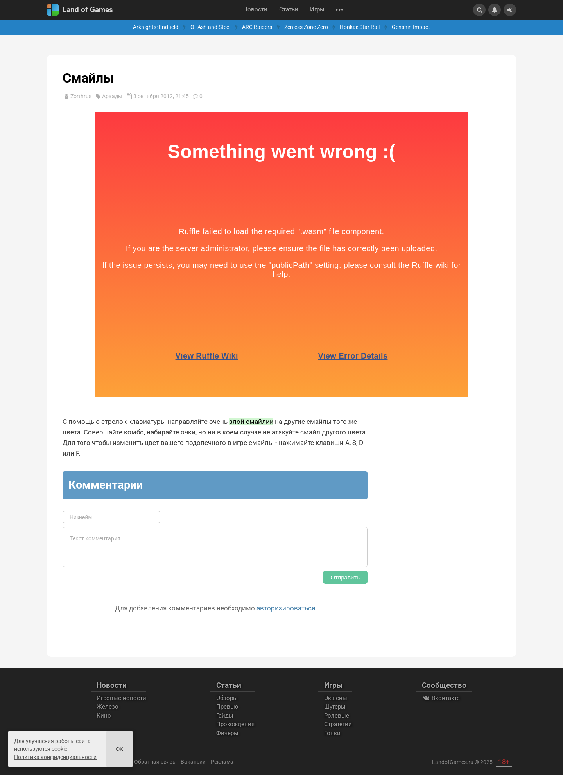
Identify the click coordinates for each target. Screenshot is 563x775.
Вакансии (193, 762)
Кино (104, 715)
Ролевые (336, 715)
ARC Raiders (257, 27)
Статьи (288, 9)
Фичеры (227, 733)
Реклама (222, 762)
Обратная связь (155, 762)
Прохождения (235, 724)
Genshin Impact (411, 27)
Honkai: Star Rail (360, 27)
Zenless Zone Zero (306, 27)
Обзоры (227, 697)
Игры (317, 9)
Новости (255, 9)
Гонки (332, 733)
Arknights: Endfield (155, 27)
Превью (227, 706)
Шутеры (335, 706)
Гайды (224, 715)
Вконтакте (441, 697)
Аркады (112, 96)
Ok (119, 749)
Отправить (345, 577)
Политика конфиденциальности (55, 757)
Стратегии (338, 724)
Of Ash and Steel (210, 27)
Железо (107, 706)
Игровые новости (121, 697)
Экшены (335, 697)
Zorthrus (80, 96)
